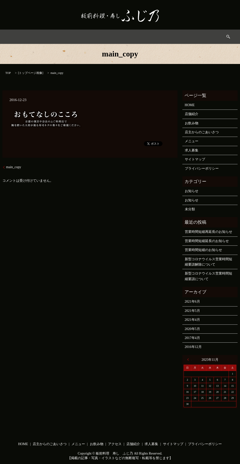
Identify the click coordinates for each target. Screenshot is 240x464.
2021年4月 (192, 320)
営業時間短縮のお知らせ (203, 250)
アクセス (142, 37)
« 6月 (189, 359)
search (204, 36)
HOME (37, 37)
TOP (8, 73)
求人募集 (186, 37)
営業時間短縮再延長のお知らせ (208, 232)
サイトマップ (195, 159)
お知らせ (191, 191)
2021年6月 (192, 301)
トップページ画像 (30, 73)
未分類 (190, 209)
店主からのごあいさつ (67, 37)
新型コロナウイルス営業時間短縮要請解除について (208, 261)
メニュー (99, 37)
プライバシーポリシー (202, 168)
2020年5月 (192, 329)
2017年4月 (192, 338)
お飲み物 (120, 37)
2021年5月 (192, 311)
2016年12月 (193, 347)
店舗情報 (164, 37)
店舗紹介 (191, 114)
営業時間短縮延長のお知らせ (207, 241)
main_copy (13, 167)
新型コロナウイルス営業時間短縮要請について (208, 276)
